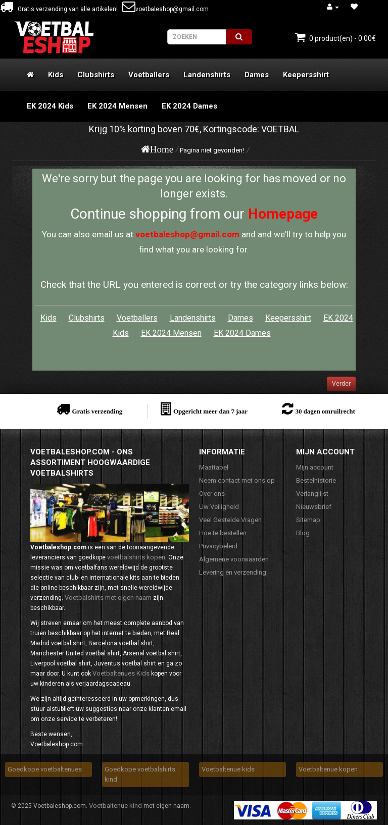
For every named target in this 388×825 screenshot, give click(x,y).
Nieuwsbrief (313, 506)
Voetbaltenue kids (228, 769)
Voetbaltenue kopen (328, 769)
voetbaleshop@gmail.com (165, 9)
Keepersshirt (306, 74)
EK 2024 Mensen (117, 106)
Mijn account (314, 467)
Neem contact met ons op (237, 480)
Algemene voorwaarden (234, 559)
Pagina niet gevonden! (212, 150)
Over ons (212, 493)
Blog (303, 533)
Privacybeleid (218, 546)
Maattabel (213, 467)
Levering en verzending (232, 572)
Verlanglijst (312, 493)
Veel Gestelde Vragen (230, 520)
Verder (341, 383)
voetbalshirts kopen (136, 557)
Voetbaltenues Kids (121, 673)
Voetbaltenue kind (115, 805)
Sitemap (308, 520)
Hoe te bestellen (223, 533)
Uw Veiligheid (219, 506)
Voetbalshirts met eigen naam (108, 597)
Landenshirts (206, 74)
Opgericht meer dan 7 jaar (210, 411)
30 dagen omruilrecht (325, 411)
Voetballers (148, 74)
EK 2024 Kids (50, 106)
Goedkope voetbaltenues (45, 769)
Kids (55, 74)
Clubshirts (95, 74)
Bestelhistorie (316, 480)
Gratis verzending (97, 411)
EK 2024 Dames (189, 106)
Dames (257, 74)
